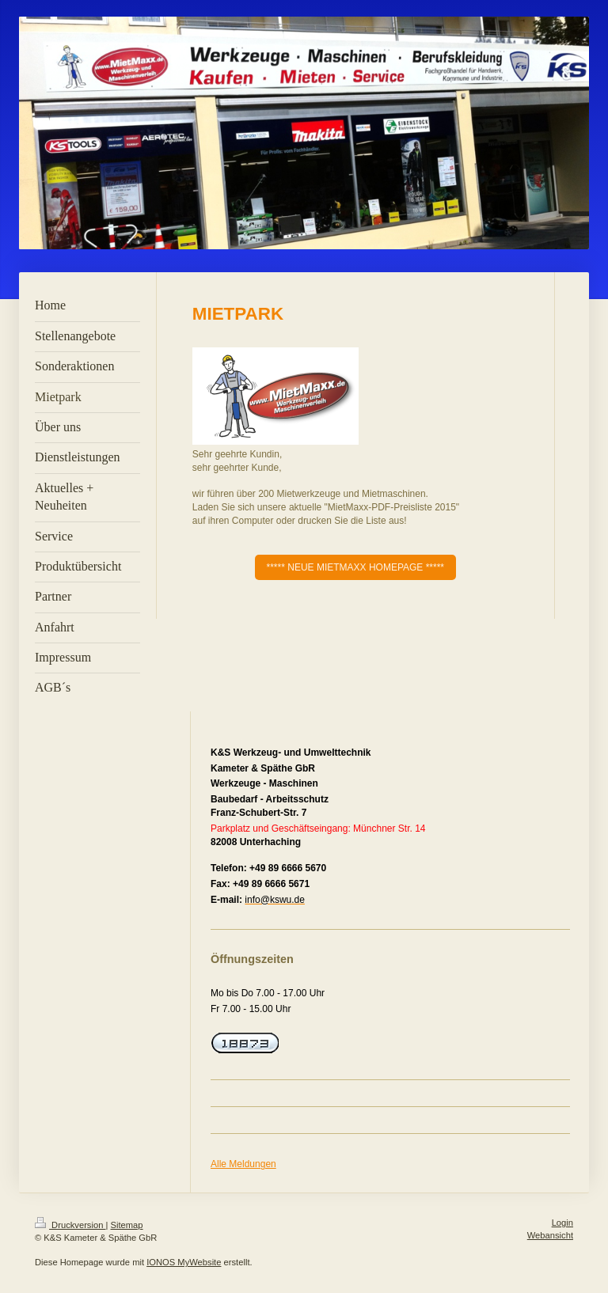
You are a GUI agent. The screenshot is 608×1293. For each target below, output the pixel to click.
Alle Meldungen (243, 1164)
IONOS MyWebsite (183, 1262)
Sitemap (127, 1225)
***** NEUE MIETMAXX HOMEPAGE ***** (356, 567)
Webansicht (550, 1235)
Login (562, 1222)
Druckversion (70, 1225)
